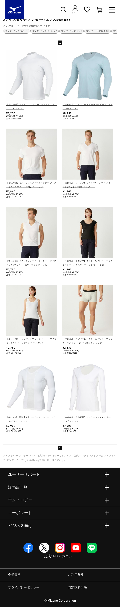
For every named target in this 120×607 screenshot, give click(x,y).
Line (92, 548)
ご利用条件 (76, 574)
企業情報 (14, 574)
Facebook (28, 548)
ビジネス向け (20, 525)
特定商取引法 (77, 587)
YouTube (76, 548)
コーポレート (20, 512)
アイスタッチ (10, 455)
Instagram (60, 548)
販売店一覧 (18, 487)
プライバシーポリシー (23, 587)
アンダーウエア (27, 455)
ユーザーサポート (24, 474)
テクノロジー (20, 500)
